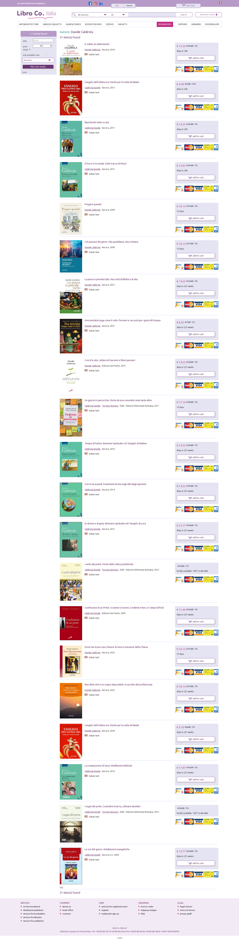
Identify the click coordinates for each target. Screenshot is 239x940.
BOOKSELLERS (212, 24)
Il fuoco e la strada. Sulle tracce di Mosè (105, 163)
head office (67, 910)
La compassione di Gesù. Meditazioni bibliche (108, 765)
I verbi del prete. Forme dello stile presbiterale (109, 564)
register (129, 5)
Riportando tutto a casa (97, 122)
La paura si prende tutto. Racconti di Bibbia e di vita (111, 279)
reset (24, 72)
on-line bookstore (31, 906)
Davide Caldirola (82, 32)
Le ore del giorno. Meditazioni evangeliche (107, 849)
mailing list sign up (110, 914)
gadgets (122, 24)
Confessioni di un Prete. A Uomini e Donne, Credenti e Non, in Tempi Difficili (124, 607)
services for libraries (32, 917)
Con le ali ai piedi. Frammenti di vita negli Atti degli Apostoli (115, 484)
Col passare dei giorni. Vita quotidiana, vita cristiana (111, 241)
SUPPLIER (182, 24)
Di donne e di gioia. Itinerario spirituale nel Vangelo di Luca (115, 523)
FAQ (143, 914)
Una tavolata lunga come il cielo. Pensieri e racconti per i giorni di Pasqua (122, 320)
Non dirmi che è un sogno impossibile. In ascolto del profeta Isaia (118, 684)
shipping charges (149, 910)
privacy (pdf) (186, 914)
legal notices (186, 906)
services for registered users (114, 906)
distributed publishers (33, 910)
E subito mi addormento (97, 44)
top (61, 887)
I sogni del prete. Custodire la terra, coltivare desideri (112, 806)
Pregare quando (93, 204)
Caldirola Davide (92, 88)
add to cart (196, 58)
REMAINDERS (164, 24)
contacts (66, 914)
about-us (66, 906)
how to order (147, 906)
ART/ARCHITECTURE (29, 24)
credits (119, 938)
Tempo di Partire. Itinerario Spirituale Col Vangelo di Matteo (116, 443)
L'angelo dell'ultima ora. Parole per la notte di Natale (112, 82)
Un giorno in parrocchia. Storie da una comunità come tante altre (118, 400)
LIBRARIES (196, 24)
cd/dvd (110, 24)
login (117, 5)
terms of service (187, 910)
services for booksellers (34, 914)
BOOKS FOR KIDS (93, 24)
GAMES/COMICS (73, 24)
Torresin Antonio (110, 406)
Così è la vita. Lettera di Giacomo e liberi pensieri (110, 360)
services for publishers (33, 921)
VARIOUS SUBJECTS (52, 24)
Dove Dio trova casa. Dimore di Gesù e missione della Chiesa (116, 647)
